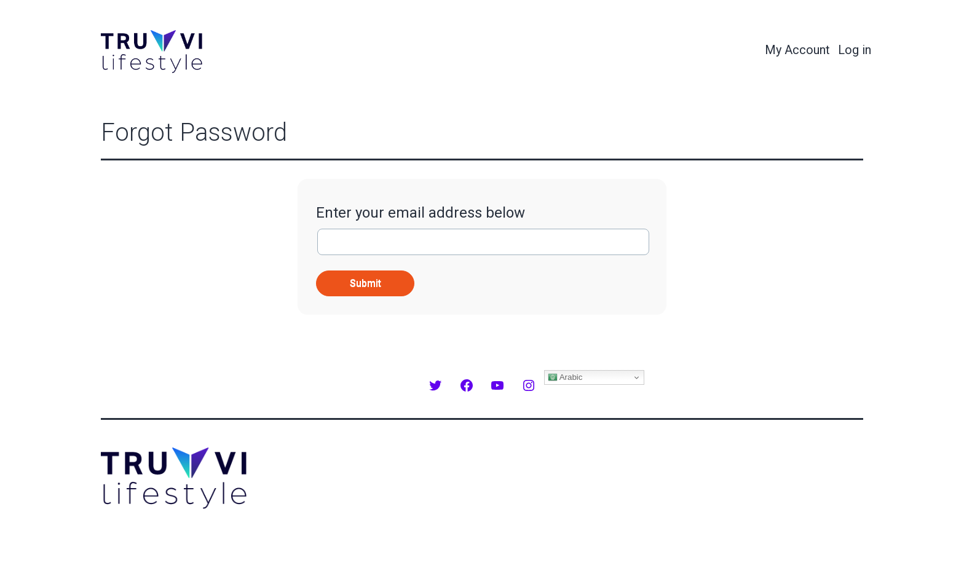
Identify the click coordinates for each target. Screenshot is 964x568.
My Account (797, 49)
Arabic (565, 377)
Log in (854, 49)
